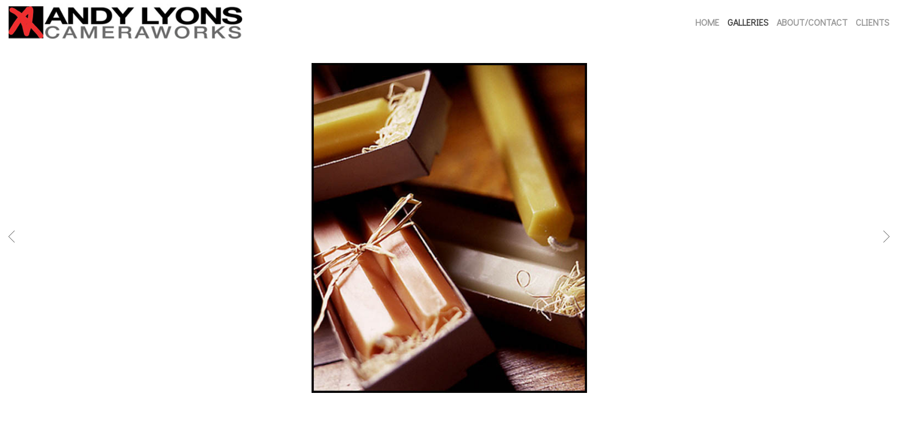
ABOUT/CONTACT (812, 22)
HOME (707, 22)
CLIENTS (872, 22)
